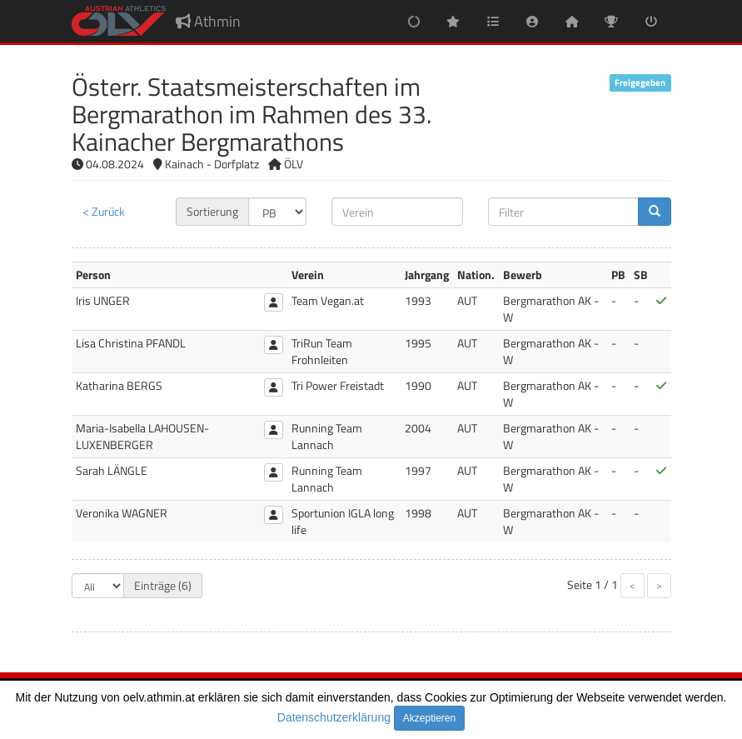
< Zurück (103, 211)
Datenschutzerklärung (334, 717)
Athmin (208, 21)
